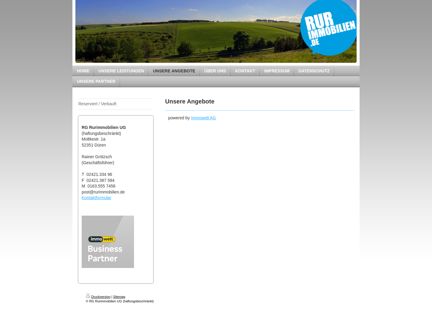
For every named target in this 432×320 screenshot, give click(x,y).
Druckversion (98, 296)
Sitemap (119, 296)
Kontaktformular (96, 197)
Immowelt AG (203, 117)
